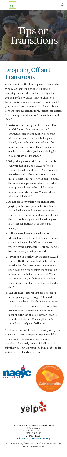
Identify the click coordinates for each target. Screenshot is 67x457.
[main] (33, 35)
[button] (4, 5)
